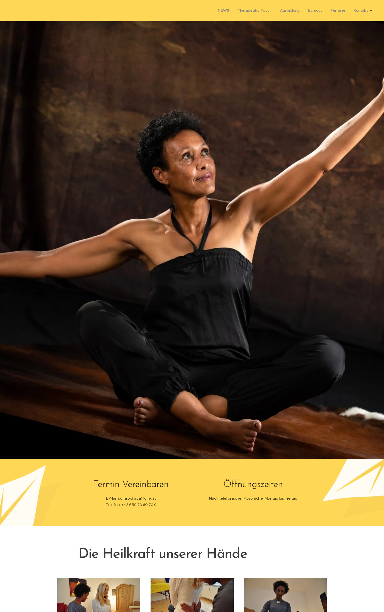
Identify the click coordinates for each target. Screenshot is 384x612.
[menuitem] (229, 10)
